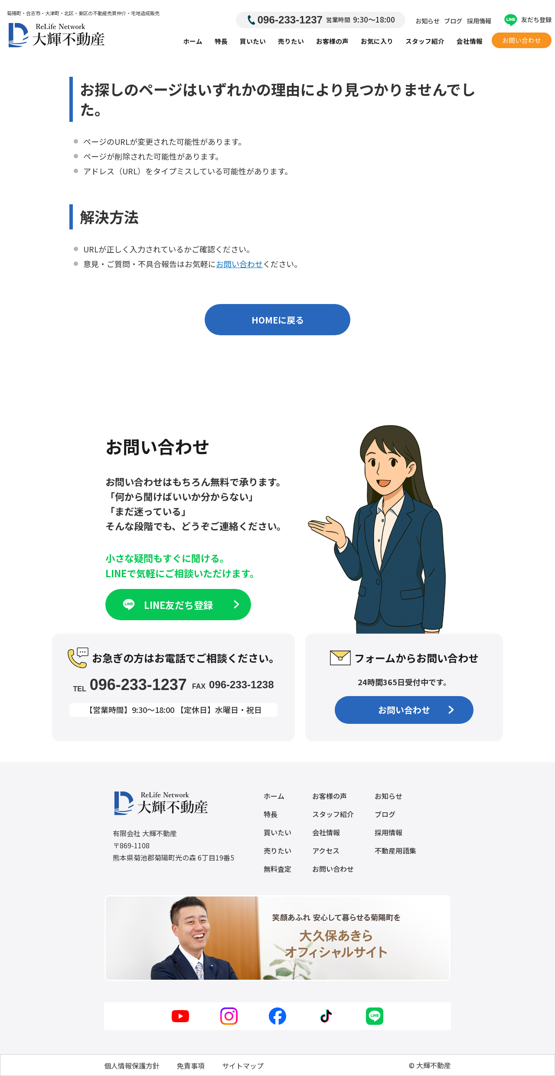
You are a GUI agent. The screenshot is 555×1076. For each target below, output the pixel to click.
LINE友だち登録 (180, 604)
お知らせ (427, 20)
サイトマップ (243, 1065)
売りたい (291, 41)
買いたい (253, 41)
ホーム (192, 41)
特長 (221, 41)
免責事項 (191, 1065)
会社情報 (470, 41)
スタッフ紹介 (424, 41)
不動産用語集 (395, 850)
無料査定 (277, 868)
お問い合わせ (521, 40)
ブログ (453, 20)
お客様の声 (332, 41)
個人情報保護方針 (132, 1065)
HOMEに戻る (277, 320)
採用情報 (479, 20)
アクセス (326, 850)
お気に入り (377, 41)
